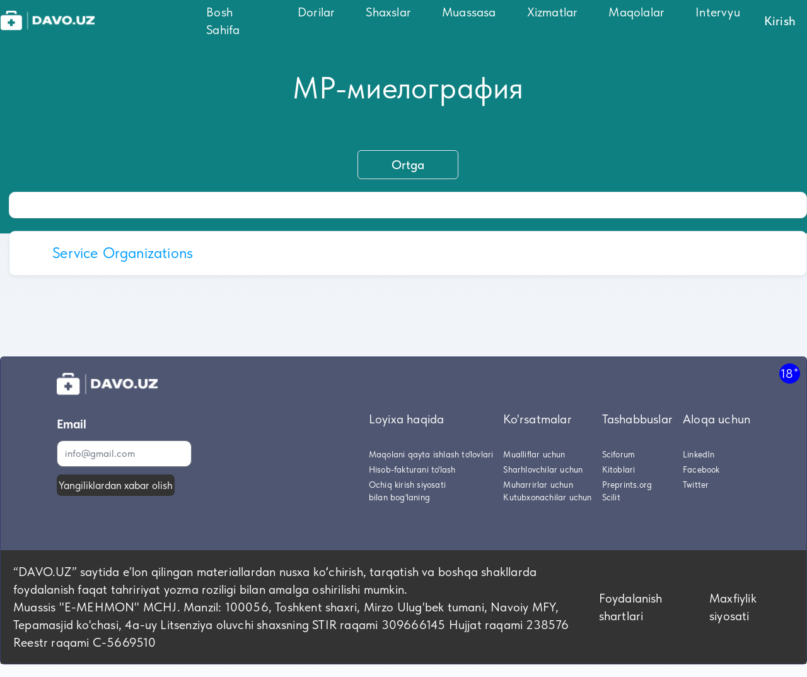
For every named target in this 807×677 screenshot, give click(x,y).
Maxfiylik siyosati (733, 607)
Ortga (408, 164)
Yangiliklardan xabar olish (116, 485)
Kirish (780, 20)
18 (790, 373)
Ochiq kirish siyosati (407, 485)
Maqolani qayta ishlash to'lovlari (431, 454)
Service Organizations (122, 253)
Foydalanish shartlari (631, 607)
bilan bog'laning (399, 497)
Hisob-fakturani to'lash (412, 469)
